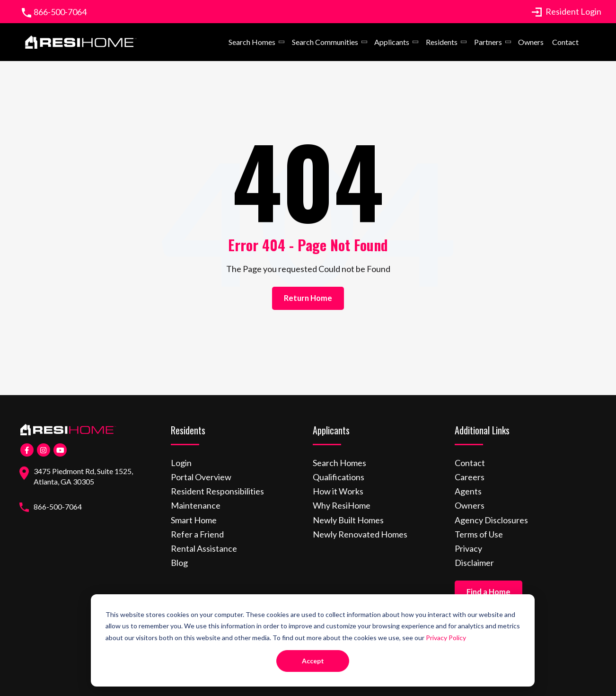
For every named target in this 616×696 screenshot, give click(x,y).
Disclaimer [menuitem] (474, 562)
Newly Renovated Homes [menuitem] (360, 534)
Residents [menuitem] (442, 41)
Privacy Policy (446, 638)
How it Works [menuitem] (338, 491)
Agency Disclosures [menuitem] (491, 520)
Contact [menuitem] (565, 41)
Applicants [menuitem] (391, 41)
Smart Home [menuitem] (194, 520)
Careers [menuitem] (469, 477)
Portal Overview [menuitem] (201, 477)
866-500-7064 (60, 12)
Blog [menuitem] (179, 562)
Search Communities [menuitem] (325, 41)
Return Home (308, 298)
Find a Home (488, 592)
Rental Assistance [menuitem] (204, 548)
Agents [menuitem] (468, 491)
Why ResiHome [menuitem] (341, 505)
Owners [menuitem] (531, 41)
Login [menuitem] (181, 463)
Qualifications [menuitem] (338, 477)
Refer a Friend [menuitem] (197, 534)
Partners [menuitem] (488, 41)
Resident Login (566, 11)
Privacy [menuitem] (468, 548)
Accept (313, 661)
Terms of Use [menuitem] (479, 534)
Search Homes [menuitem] (252, 41)
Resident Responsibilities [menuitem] (217, 491)
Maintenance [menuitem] (195, 505)
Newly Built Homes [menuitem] (348, 520)
